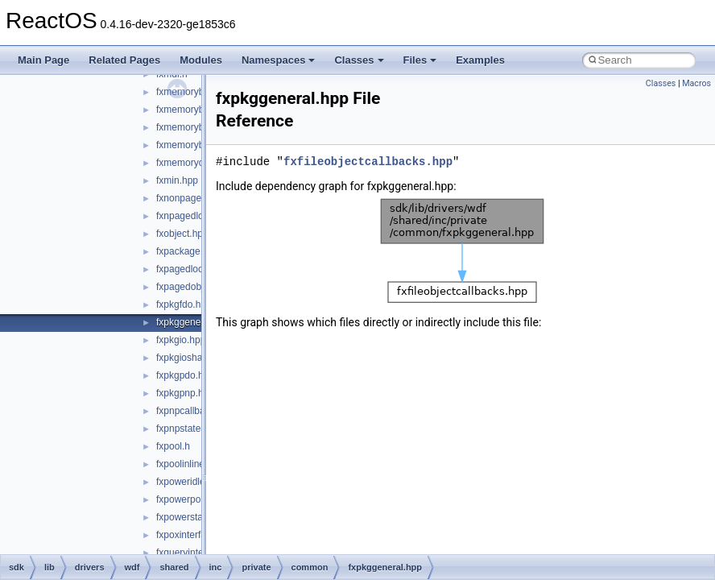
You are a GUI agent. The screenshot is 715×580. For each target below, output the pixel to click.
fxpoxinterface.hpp (195, 535)
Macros (696, 83)
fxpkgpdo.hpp (185, 375)
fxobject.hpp (182, 233)
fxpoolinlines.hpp (192, 464)
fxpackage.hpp (187, 251)
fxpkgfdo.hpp (184, 304)
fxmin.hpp (177, 180)
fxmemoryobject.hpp (199, 162)
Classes (358, 60)
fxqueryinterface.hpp (200, 552)
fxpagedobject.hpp (195, 286)
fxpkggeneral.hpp (193, 322)
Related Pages (124, 60)
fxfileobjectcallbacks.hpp (368, 161)
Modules (201, 60)
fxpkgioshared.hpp (195, 357)
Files (420, 60)
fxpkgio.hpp (180, 340)
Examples (480, 60)
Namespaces (279, 60)
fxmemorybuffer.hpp (199, 91)
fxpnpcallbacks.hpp (197, 410)
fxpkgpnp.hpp (185, 393)
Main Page (43, 60)
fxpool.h (173, 446)
